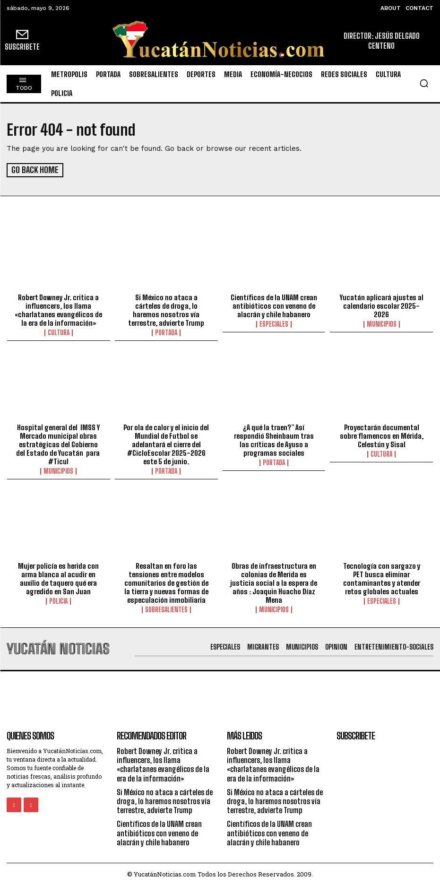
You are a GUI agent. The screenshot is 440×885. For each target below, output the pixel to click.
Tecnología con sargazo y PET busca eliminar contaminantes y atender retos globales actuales (381, 578)
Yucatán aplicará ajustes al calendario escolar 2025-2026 (381, 305)
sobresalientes (166, 609)
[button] (423, 83)
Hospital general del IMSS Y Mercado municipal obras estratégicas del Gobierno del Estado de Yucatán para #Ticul (58, 443)
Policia (58, 600)
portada (166, 332)
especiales (273, 323)
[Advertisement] (220, 691)
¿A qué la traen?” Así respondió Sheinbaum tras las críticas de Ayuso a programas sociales (274, 439)
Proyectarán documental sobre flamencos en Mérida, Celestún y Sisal (381, 435)
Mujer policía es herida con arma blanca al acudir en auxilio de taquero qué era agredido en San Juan (58, 578)
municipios (382, 323)
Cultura (58, 332)
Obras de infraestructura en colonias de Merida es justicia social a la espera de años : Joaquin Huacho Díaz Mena (273, 582)
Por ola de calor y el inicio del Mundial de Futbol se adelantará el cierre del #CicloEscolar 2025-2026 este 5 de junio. (166, 443)
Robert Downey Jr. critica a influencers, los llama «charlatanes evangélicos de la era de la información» (58, 309)
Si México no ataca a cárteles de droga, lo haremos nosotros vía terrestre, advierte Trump (166, 309)
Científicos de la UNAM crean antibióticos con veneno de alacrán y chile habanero (274, 305)
